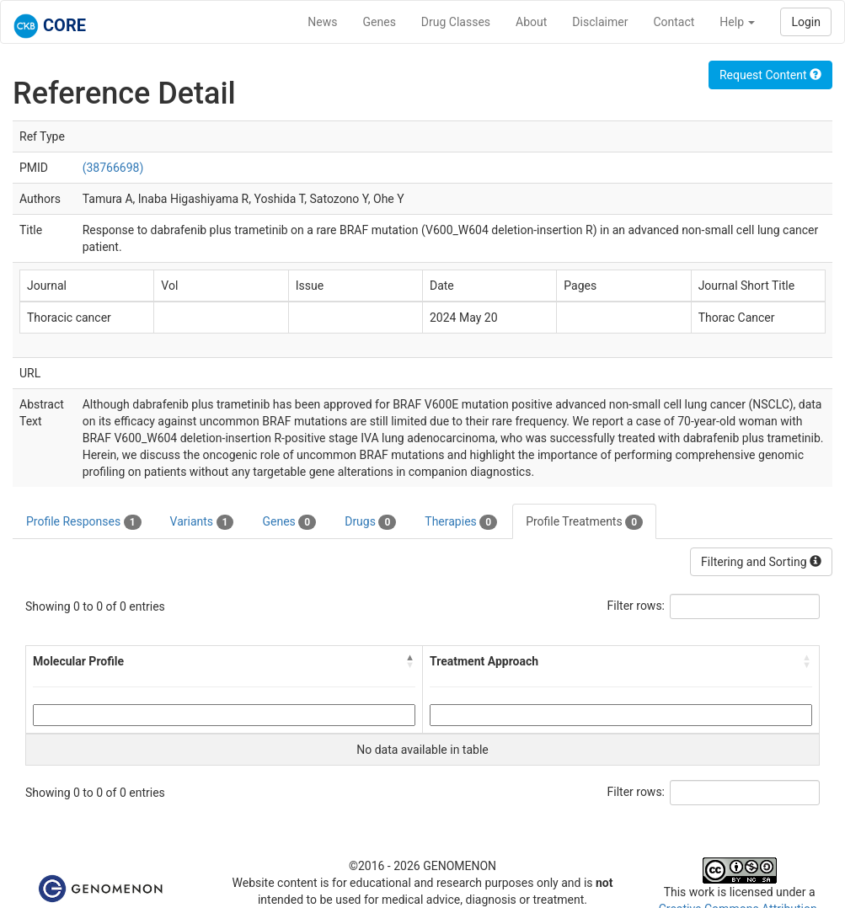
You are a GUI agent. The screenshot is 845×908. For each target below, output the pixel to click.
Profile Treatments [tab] (584, 522)
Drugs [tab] (370, 522)
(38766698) (113, 167)
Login (806, 22)
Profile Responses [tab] (84, 522)
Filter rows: (636, 605)
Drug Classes (455, 22)
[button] (410, 661)
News (322, 22)
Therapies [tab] (461, 522)
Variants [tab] (202, 522)
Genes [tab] (289, 522)
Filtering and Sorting (761, 562)
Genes (379, 22)
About (531, 22)
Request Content (770, 75)
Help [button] (737, 22)
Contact (673, 22)
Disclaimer (600, 22)
